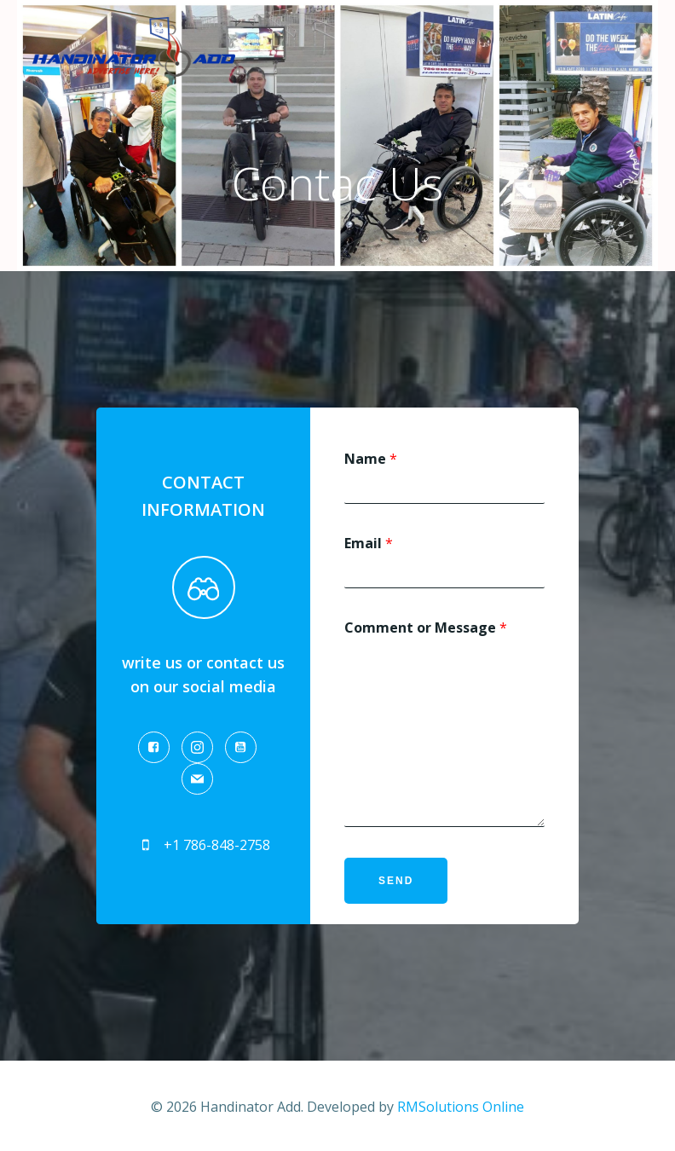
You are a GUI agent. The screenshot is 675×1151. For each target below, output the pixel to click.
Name (368, 459)
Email (366, 543)
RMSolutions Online (460, 1105)
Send (393, 881)
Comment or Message (423, 628)
